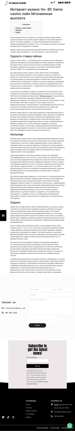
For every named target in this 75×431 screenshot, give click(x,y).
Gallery (28, 417)
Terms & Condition (42, 428)
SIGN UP (67, 2)
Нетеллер (18, 30)
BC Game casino (45, 96)
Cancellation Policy (67, 428)
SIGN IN (60, 2)
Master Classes (31, 411)
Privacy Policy (55, 428)
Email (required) (32, 357)
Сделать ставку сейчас (23, 28)
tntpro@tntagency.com (62, 412)
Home (28, 405)
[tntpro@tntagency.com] (52, 412)
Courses (29, 408)
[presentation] (42, 319)
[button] (69, 425)
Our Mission (30, 414)
